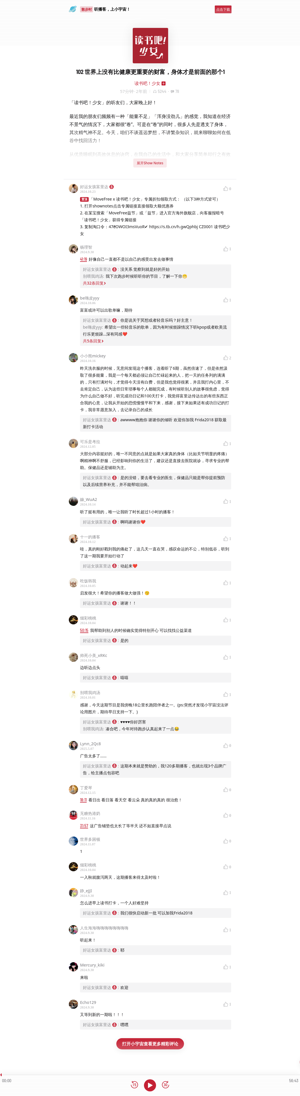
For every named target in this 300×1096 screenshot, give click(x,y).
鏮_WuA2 (88, 499)
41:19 (83, 259)
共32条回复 (94, 283)
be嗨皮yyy (89, 298)
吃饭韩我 (88, 581)
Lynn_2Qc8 (90, 743)
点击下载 (223, 9)
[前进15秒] (165, 1085)
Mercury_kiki (92, 965)
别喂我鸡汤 (90, 692)
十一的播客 (90, 537)
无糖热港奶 (90, 813)
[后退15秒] (134, 1085)
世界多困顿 (90, 839)
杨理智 (86, 247)
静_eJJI (86, 890)
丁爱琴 (86, 787)
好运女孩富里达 (97, 186)
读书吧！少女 (147, 83)
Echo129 (88, 1002)
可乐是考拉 (90, 441)
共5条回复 (93, 341)
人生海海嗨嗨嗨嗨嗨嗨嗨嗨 (104, 928)
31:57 (84, 825)
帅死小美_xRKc (93, 655)
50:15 (84, 630)
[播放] (150, 1085)
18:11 (83, 799)
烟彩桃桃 (88, 618)
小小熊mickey (93, 356)
